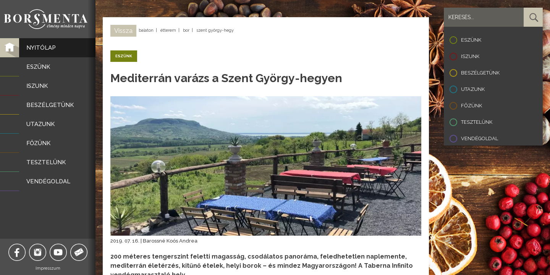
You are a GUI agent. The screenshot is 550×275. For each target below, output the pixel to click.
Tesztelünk (476, 122)
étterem (168, 30)
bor (186, 30)
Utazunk (473, 89)
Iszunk (470, 56)
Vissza (123, 30)
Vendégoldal (479, 138)
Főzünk (471, 105)
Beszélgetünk (480, 73)
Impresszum (48, 268)
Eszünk (471, 40)
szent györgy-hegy (215, 30)
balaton (146, 30)
